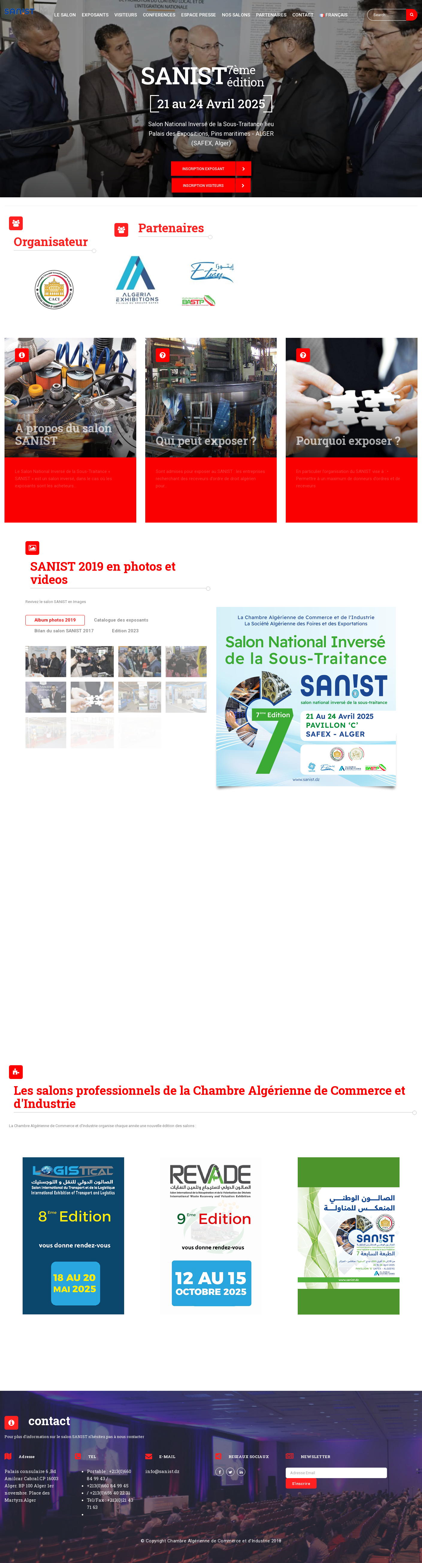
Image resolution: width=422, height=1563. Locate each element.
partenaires (271, 15)
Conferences (159, 15)
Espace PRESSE (198, 15)
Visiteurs (125, 15)
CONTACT (303, 15)
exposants (95, 15)
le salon (65, 15)
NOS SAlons (236, 15)
